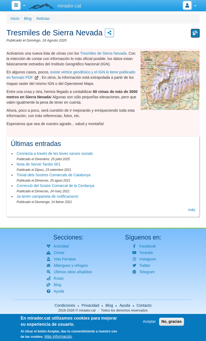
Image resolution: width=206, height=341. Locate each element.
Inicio (14, 18)
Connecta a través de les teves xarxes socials (55, 153)
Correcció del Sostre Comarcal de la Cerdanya (55, 185)
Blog (27, 18)
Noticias (43, 18)
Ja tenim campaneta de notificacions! (47, 196)
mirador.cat (87, 310)
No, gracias (171, 322)
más (191, 210)
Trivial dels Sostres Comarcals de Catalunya (53, 175)
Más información (58, 337)
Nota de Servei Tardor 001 (38, 164)
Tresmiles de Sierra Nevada (103, 53)
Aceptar (149, 322)
